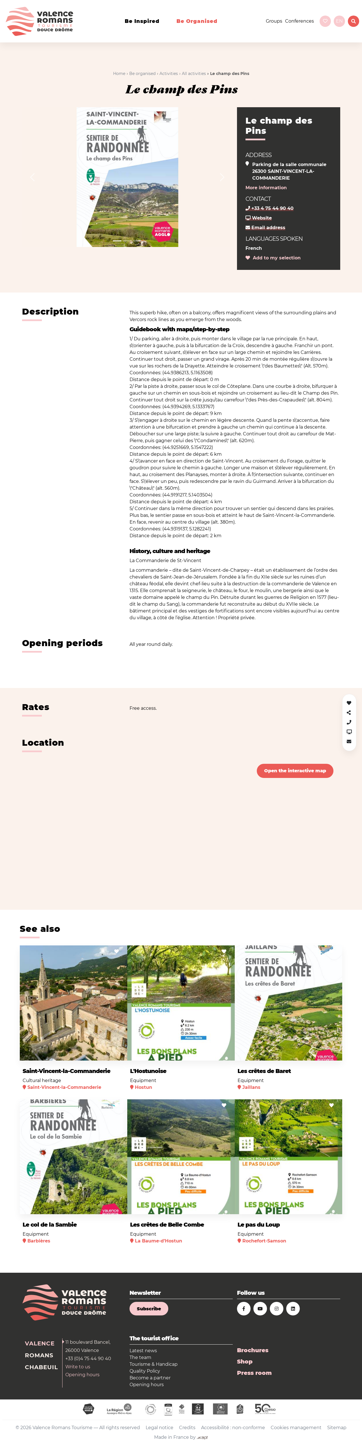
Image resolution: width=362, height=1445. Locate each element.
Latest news (143, 1350)
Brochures (252, 1350)
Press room (254, 1372)
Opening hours (82, 1374)
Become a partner (150, 1378)
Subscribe (149, 1308)
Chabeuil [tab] (41, 1367)
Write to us (77, 1366)
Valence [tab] (40, 1343)
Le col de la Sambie (50, 1224)
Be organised (196, 21)
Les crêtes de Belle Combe (167, 1224)
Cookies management (296, 1427)
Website (258, 218)
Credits (187, 1427)
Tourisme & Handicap (154, 1364)
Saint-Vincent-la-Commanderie (66, 1071)
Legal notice (159, 1427)
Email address (265, 227)
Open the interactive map (295, 770)
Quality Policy (145, 1371)
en (339, 21)
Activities (169, 73)
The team (140, 1357)
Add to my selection (273, 258)
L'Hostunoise (148, 1071)
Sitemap (336, 1427)
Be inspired (142, 21)
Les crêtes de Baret (264, 1071)
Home (119, 73)
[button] (32, 177)
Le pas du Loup (259, 1224)
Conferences (299, 21)
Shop (245, 1361)
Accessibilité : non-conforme (233, 1427)
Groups (274, 21)
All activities (194, 73)
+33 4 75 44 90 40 (269, 208)
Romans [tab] (39, 1355)
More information (266, 187)
